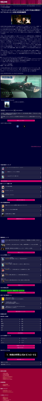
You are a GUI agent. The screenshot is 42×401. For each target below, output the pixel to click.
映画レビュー (20, 285)
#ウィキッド (9, 290)
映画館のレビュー (6, 385)
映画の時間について (20, 359)
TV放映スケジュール (7, 399)
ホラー (22, 342)
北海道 (2, 323)
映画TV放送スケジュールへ (21, 311)
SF (1, 340)
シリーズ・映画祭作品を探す (20, 292)
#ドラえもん (3, 290)
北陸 (22, 325)
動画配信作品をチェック (20, 218)
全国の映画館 (5, 384)
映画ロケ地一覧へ (20, 347)
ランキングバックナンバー (8, 391)
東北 (22, 323)
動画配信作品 (5, 398)
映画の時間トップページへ (6, 364)
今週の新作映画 (6, 374)
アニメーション (24, 338)
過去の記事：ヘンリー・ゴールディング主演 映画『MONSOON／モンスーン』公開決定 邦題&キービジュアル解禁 (20, 117)
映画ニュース (8, 5)
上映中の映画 (5, 373)
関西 (2, 321)
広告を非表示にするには (36, 146)
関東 (22, 319)
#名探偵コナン (15, 290)
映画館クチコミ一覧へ (21, 345)
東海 (22, 321)
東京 (2, 319)
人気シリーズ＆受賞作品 (7, 376)
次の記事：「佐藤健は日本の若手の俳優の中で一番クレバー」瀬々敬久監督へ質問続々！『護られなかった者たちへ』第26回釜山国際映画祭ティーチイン (21, 114)
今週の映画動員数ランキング (6, 181)
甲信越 (2, 325)
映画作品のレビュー (7, 377)
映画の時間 (2, 5)
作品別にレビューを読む (7, 379)
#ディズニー (21, 290)
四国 (22, 327)
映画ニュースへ (20, 252)
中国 (2, 327)
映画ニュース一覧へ (20, 120)
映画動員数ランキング (7, 390)
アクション (3, 338)
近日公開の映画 (6, 375)
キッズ (22, 340)
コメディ (2, 342)
